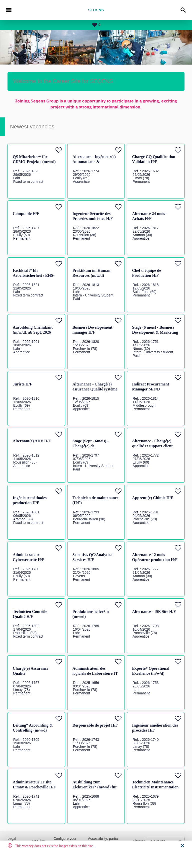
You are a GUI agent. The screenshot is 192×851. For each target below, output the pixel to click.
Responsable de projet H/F (95, 725)
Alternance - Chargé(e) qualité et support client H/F (152, 446)
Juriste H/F (22, 384)
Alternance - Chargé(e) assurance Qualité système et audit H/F (95, 389)
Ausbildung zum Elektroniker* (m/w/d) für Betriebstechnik (94, 787)
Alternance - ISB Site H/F (154, 611)
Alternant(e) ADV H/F (32, 441)
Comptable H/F (26, 213)
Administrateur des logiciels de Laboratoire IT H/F (95, 673)
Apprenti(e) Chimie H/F (152, 498)
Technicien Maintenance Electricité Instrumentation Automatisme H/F (155, 787)
